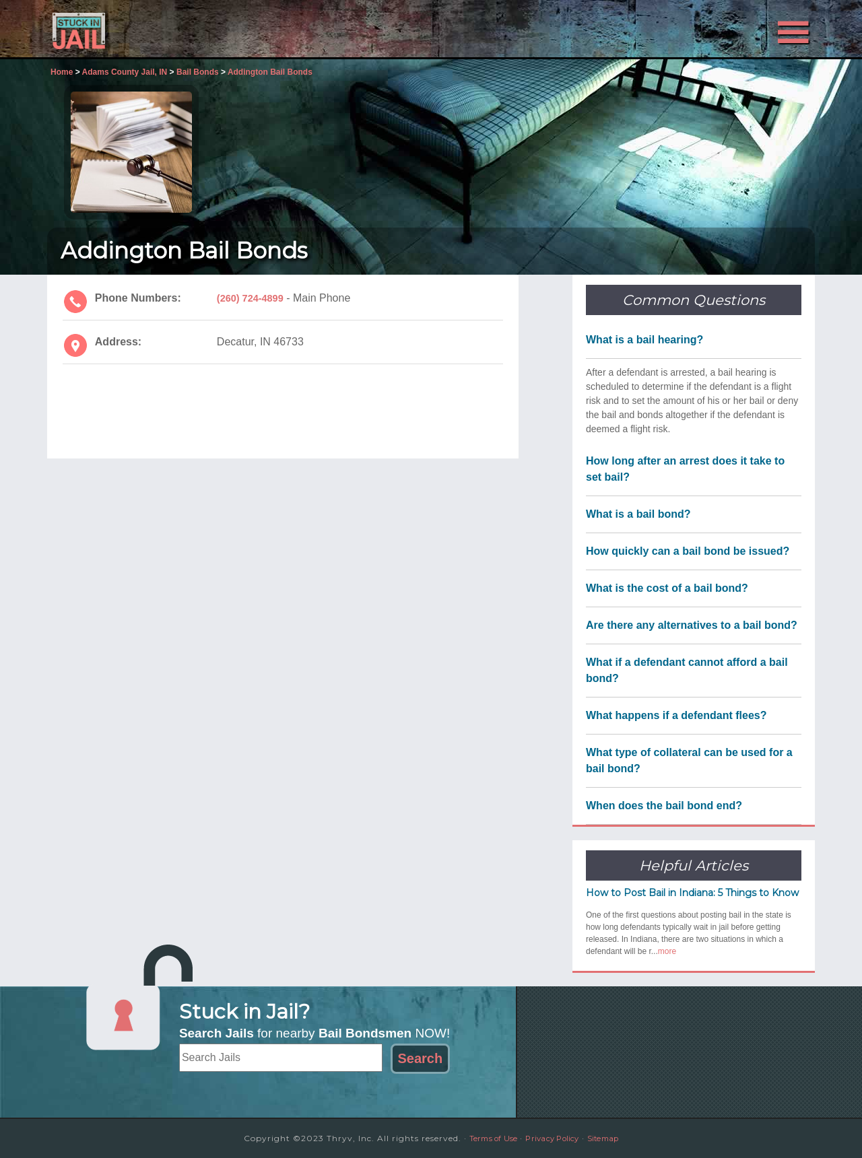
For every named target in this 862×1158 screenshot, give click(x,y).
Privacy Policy (553, 1138)
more (667, 951)
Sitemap (613, 1138)
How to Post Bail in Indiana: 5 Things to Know (692, 893)
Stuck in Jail (168, 28)
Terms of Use (485, 1138)
